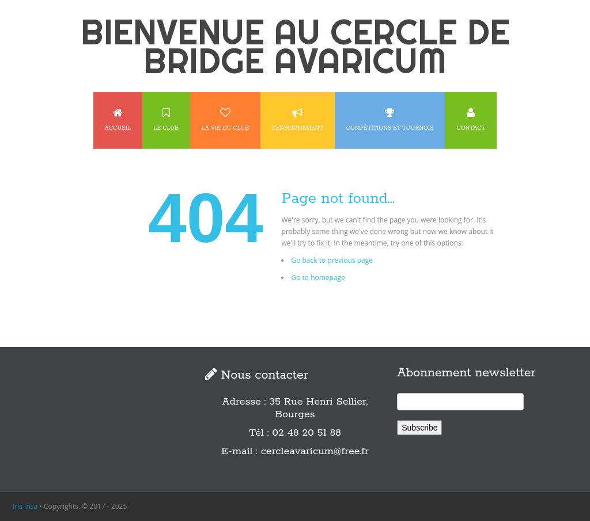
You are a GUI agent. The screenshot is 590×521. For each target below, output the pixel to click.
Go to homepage (318, 277)
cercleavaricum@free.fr (315, 451)
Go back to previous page (332, 260)
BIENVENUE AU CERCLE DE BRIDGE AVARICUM (295, 46)
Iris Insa (25, 506)
